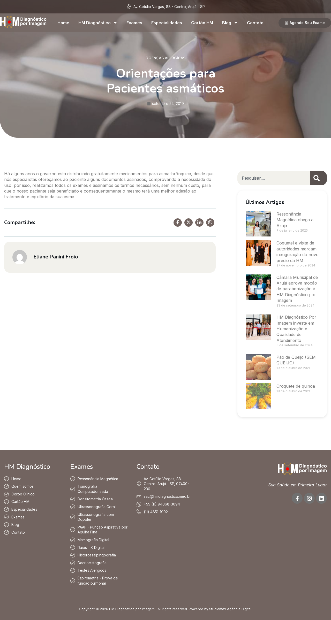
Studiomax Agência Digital (230, 609)
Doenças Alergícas (165, 58)
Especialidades (166, 22)
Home (63, 22)
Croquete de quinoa (295, 386)
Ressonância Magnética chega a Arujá (294, 219)
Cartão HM (202, 22)
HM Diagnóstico (97, 22)
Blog (230, 22)
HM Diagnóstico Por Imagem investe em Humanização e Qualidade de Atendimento (296, 329)
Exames (134, 22)
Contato (255, 22)
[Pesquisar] (318, 178)
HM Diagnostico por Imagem (132, 609)
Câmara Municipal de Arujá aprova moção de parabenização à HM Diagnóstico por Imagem (297, 289)
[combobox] (273, 178)
